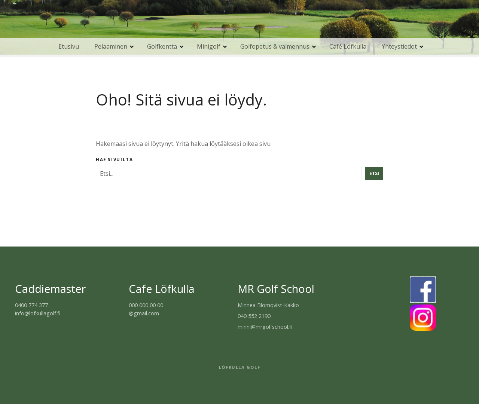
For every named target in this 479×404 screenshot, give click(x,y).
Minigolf (208, 46)
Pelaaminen (110, 46)
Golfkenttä (162, 46)
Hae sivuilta (114, 159)
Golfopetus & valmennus (274, 46)
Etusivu (68, 46)
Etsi (374, 173)
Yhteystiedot (399, 46)
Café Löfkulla (347, 46)
